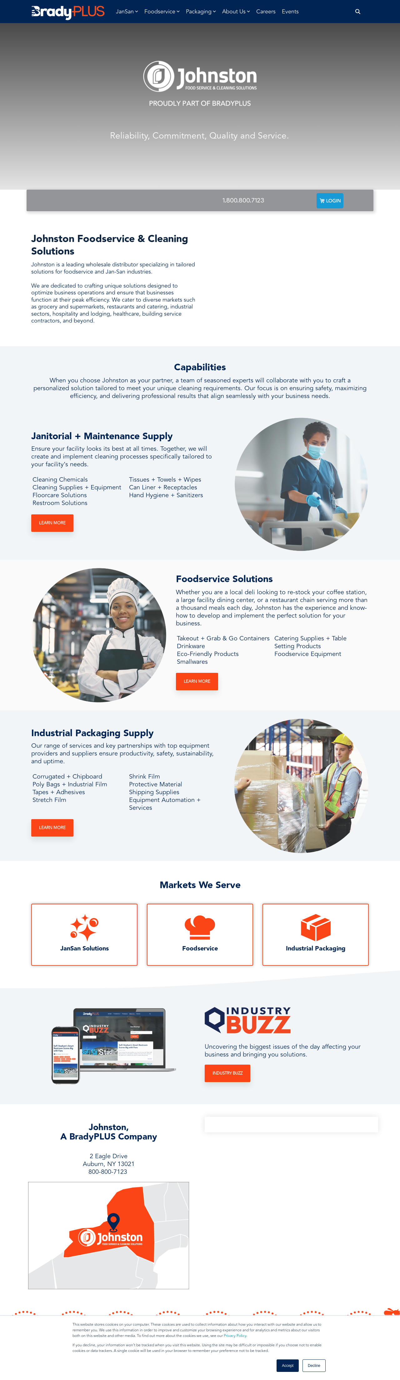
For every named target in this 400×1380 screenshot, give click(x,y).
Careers (266, 11)
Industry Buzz (227, 1073)
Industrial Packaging (316, 949)
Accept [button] (287, 1365)
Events (290, 11)
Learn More (52, 523)
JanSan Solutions (84, 949)
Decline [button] (314, 1365)
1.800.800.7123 (243, 200)
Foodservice (200, 949)
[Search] (357, 11)
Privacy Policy (235, 1336)
